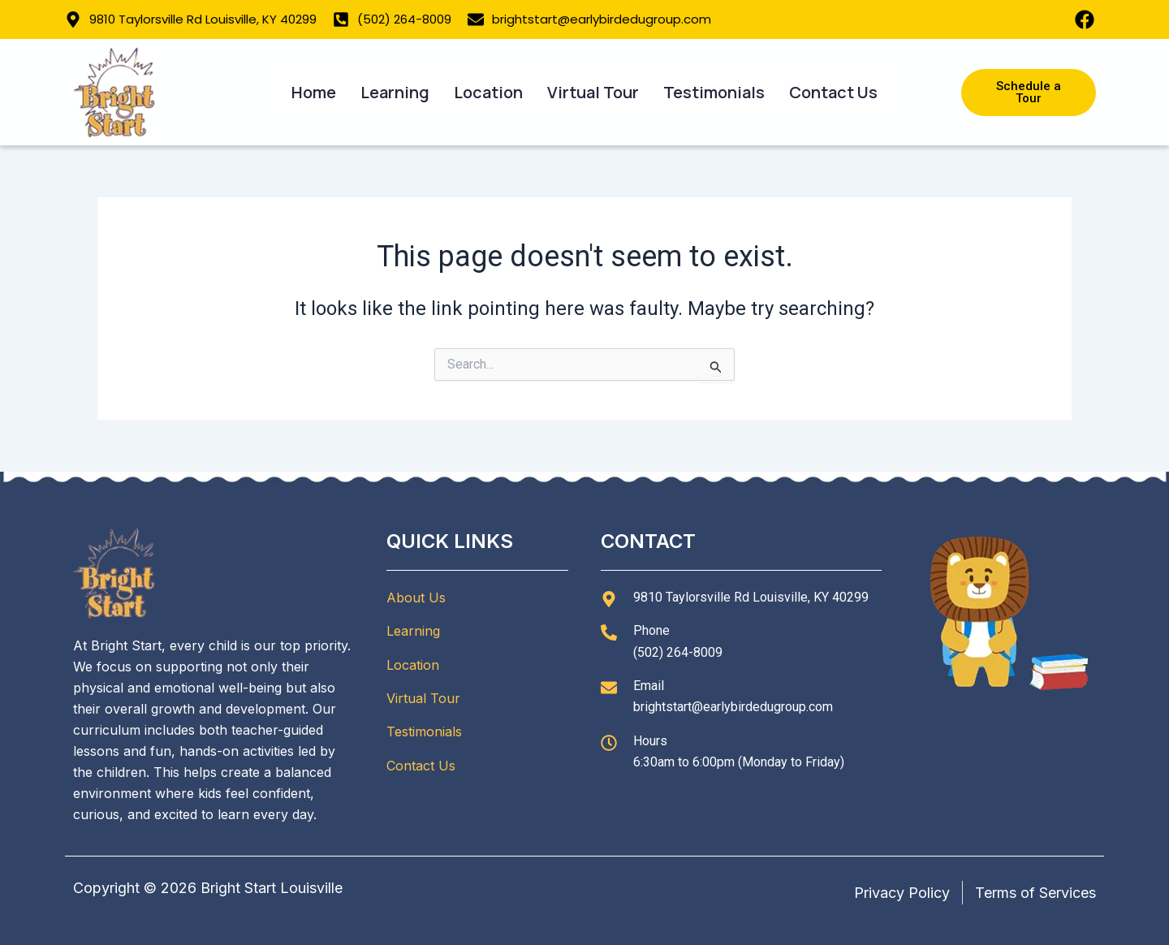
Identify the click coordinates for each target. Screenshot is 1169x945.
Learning (394, 92)
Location (488, 92)
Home (313, 92)
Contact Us (833, 92)
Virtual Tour (593, 92)
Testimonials (714, 92)
